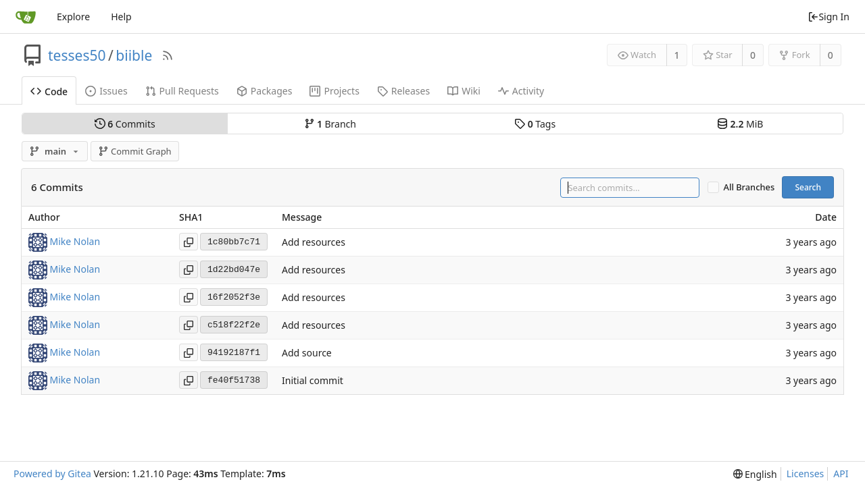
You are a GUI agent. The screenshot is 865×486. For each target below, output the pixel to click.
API (840, 473)
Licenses (805, 473)
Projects (334, 90)
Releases (403, 90)
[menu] (755, 474)
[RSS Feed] (168, 55)
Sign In (828, 16)
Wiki (463, 90)
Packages (265, 90)
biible (134, 55)
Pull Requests (182, 90)
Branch (330, 123)
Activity (521, 90)
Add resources (313, 242)
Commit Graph (135, 151)
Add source (307, 353)
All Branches (749, 187)
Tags (534, 123)
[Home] (26, 17)
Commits (125, 123)
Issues (106, 90)
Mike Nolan (75, 241)
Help (121, 16)
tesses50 (76, 55)
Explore (73, 16)
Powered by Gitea (52, 473)
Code (49, 91)
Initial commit (312, 381)
